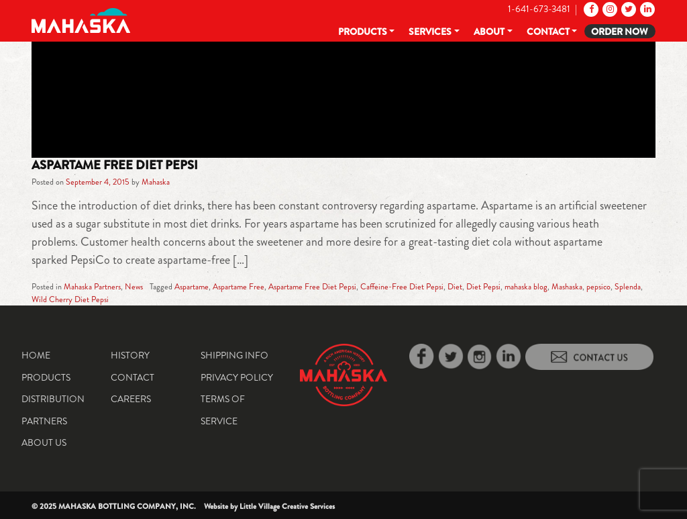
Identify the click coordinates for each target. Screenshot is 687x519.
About (489, 31)
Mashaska (566, 287)
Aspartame (191, 287)
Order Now (619, 31)
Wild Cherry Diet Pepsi (70, 299)
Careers (131, 399)
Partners (44, 421)
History (130, 355)
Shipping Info (234, 355)
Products (362, 31)
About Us (43, 442)
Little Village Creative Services (287, 506)
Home (35, 355)
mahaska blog (526, 287)
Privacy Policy (237, 377)
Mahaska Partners (92, 287)
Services (430, 31)
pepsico (598, 287)
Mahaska (156, 182)
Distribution (53, 399)
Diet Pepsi (483, 287)
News (134, 287)
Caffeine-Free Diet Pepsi (401, 287)
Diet (454, 287)
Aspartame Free (238, 287)
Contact (548, 31)
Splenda (628, 287)
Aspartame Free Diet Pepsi (115, 165)
